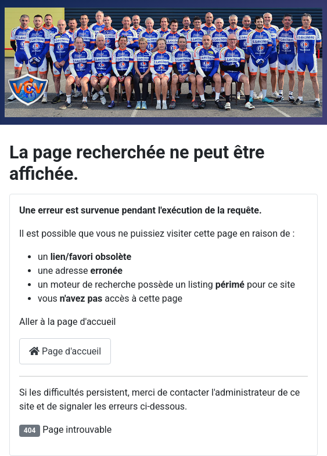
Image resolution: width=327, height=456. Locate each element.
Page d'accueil (65, 351)
